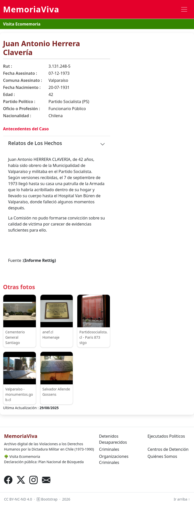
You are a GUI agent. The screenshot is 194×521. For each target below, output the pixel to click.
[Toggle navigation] (184, 9)
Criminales (109, 449)
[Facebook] (8, 480)
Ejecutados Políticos (166, 436)
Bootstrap (47, 499)
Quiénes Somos (162, 456)
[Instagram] (33, 480)
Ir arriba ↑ (182, 499)
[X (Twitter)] (21, 480)
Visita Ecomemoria (21, 24)
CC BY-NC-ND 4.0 (18, 499)
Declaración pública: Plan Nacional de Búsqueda (44, 461)
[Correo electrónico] (46, 480)
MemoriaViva (31, 9)
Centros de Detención (168, 449)
